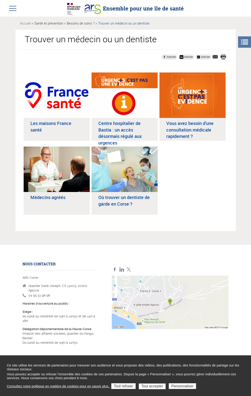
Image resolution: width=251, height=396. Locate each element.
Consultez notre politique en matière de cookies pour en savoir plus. (58, 386)
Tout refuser (123, 386)
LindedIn (122, 269)
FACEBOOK (115, 269)
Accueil (25, 23)
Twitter (129, 269)
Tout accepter (152, 386)
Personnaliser (182, 386)
